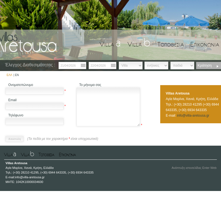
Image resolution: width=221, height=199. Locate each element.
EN (17, 75)
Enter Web (209, 167)
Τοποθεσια (170, 44)
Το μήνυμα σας (90, 85)
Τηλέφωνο (15, 115)
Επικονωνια (204, 44)
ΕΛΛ (9, 75)
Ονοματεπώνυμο (20, 85)
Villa (110, 44)
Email (12, 100)
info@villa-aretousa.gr (193, 115)
